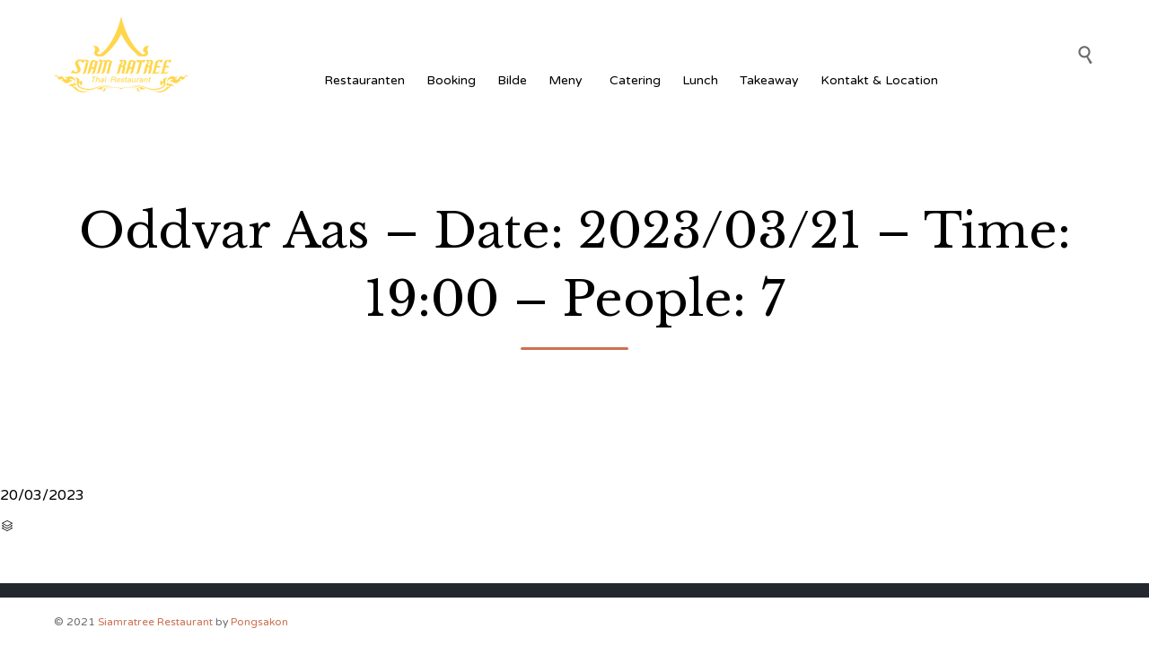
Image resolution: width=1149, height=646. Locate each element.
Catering (635, 80)
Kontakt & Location (879, 80)
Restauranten (364, 80)
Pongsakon (259, 621)
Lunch (700, 80)
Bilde (512, 80)
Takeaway (769, 80)
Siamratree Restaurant (155, 621)
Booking (451, 80)
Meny (568, 80)
